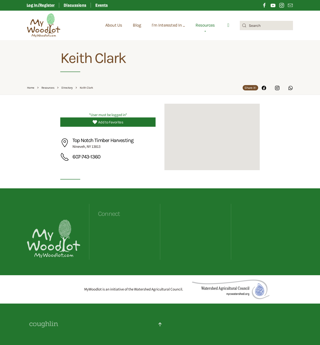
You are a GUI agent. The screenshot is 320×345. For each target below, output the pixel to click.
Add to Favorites (108, 122)
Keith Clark (93, 58)
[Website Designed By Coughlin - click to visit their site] (43, 324)
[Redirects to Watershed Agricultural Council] (230, 289)
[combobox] (266, 25)
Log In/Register (41, 5)
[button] (212, 133)
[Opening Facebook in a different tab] (264, 5)
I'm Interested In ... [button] (168, 25)
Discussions (75, 5)
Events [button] (101, 5)
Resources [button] (205, 25)
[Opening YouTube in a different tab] (273, 5)
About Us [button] (113, 25)
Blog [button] (137, 25)
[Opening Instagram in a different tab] (281, 5)
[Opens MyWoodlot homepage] (53, 256)
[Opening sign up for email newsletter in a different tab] (290, 5)
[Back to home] (43, 25)
